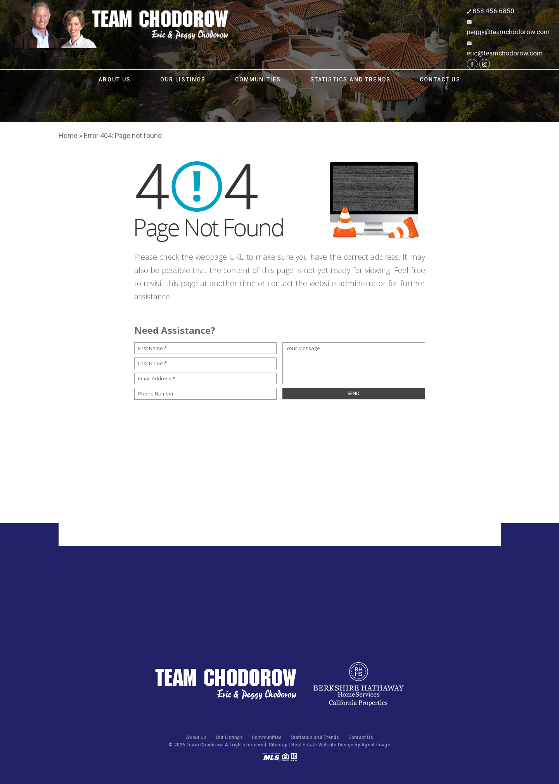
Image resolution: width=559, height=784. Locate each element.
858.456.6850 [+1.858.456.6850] (490, 11)
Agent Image (375, 745)
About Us (115, 79)
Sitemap (278, 745)
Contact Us (440, 79)
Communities (258, 79)
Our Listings (183, 79)
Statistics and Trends (350, 79)
